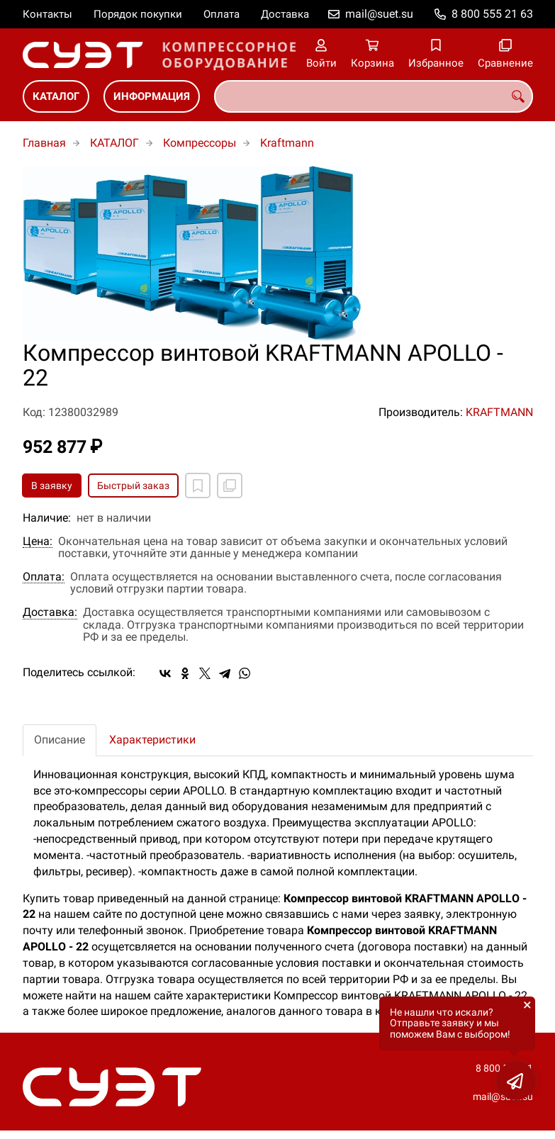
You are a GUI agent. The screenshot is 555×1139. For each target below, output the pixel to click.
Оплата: (44, 577)
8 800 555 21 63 (492, 14)
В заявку (51, 485)
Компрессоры (199, 143)
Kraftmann (287, 143)
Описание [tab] (59, 739)
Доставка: (50, 612)
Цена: (37, 541)
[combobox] (373, 96)
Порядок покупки (138, 14)
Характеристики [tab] (152, 739)
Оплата (221, 14)
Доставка (285, 14)
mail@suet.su (379, 14)
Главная (44, 143)
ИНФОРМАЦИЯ (151, 96)
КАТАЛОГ (56, 96)
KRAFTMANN (499, 412)
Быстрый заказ (133, 485)
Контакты (47, 14)
